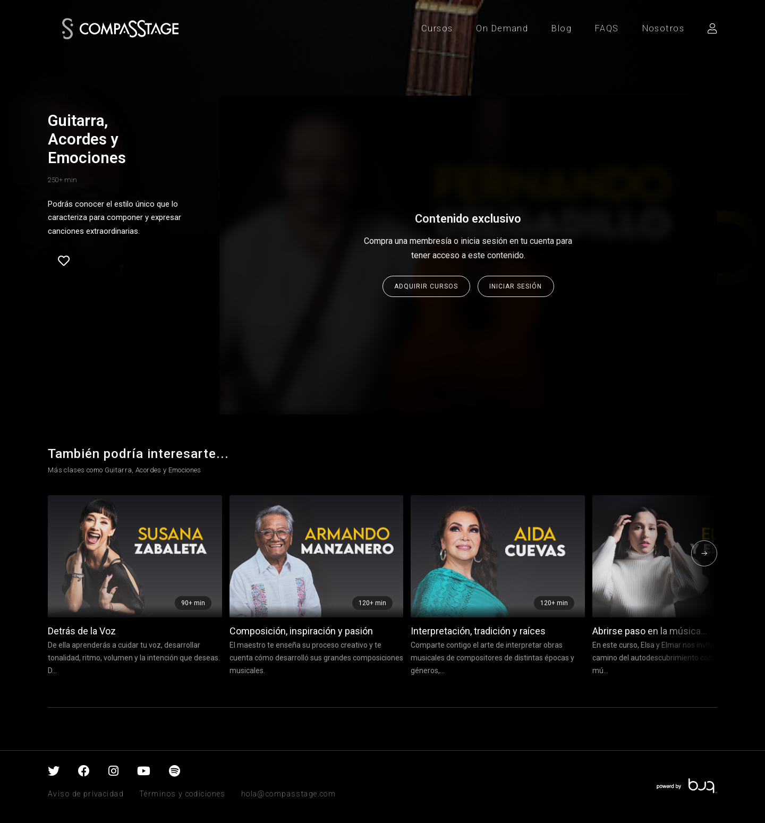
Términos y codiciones (182, 794)
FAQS (607, 28)
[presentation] (704, 553)
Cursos (437, 28)
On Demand (502, 28)
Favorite (63, 261)
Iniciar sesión (515, 286)
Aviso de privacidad (86, 794)
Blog (561, 28)
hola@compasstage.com (288, 794)
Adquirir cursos (426, 286)
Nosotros (663, 28)
